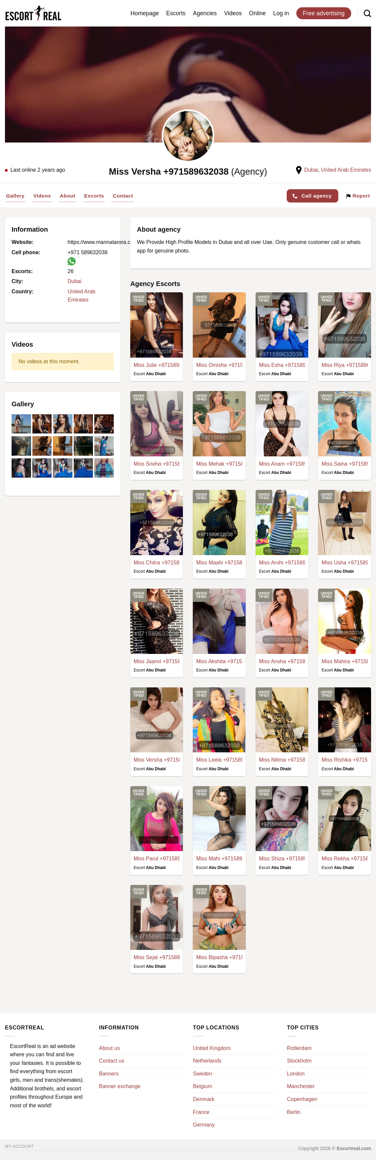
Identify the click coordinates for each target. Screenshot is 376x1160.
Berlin (294, 1112)
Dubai (311, 170)
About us (109, 1048)
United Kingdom (212, 1048)
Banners (109, 1073)
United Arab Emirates (346, 170)
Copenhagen (302, 1099)
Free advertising (324, 13)
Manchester (301, 1086)
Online (257, 13)
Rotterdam (299, 1048)
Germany (204, 1125)
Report (358, 196)
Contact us (111, 1061)
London (296, 1073)
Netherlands (207, 1061)
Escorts (176, 13)
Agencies (205, 13)
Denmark (204, 1099)
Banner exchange (119, 1086)
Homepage (144, 13)
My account (19, 1146)
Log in (281, 13)
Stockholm (299, 1061)
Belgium (202, 1086)
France (201, 1112)
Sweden (202, 1073)
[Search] (367, 13)
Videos (233, 13)
